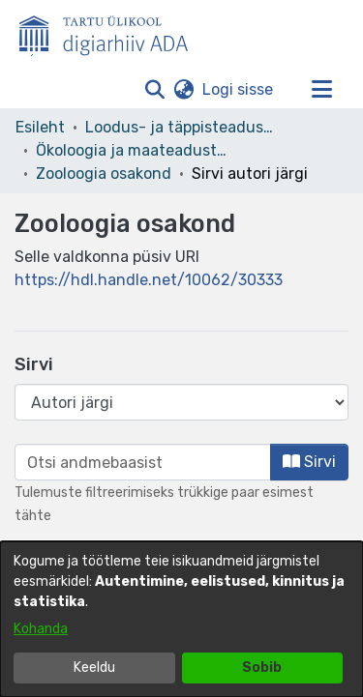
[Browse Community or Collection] (181, 402)
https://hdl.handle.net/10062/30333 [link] (149, 280)
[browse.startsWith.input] (143, 462)
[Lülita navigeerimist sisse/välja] (321, 90)
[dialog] (181, 619)
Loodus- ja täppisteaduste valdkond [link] (182, 127)
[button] (154, 90)
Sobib (262, 667)
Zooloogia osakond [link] (103, 173)
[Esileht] (111, 32)
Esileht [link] (40, 127)
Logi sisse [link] (238, 89)
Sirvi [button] (309, 461)
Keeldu (94, 667)
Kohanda (41, 629)
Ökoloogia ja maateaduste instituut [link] (132, 150)
